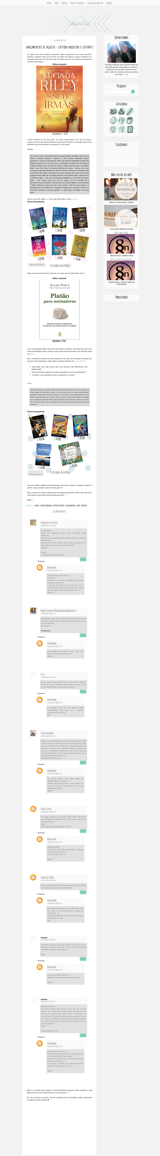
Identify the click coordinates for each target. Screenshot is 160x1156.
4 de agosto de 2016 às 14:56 (54, 842)
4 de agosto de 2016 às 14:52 (54, 702)
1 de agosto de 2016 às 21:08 (48, 526)
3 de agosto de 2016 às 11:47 (48, 812)
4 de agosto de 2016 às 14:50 (54, 570)
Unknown (52, 567)
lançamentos (70, 505)
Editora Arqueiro (46, 505)
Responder (83, 559)
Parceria (84, 505)
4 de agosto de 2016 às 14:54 (54, 773)
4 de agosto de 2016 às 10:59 (48, 1001)
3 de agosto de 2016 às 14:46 (48, 880)
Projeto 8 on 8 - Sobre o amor (121, 256)
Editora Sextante (59, 505)
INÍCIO (49, 3)
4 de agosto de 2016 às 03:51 (48, 940)
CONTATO (64, 3)
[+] (127, 74)
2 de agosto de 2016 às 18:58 (48, 677)
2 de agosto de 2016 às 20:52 (48, 736)
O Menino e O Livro (49, 523)
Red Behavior (45, 631)
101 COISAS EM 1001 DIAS (95, 3)
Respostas (41, 561)
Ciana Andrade (47, 733)
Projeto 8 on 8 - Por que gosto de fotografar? (121, 283)
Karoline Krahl (47, 877)
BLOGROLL (109, 3)
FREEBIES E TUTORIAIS (77, 3)
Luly (43, 674)
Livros (78, 505)
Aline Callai (46, 809)
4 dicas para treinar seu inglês (121, 229)
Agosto (37, 505)
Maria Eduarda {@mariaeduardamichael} (58, 611)
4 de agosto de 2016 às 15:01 (54, 1046)
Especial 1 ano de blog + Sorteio (121, 202)
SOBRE (57, 3)
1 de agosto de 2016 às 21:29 (48, 613)
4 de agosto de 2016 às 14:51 (54, 646)
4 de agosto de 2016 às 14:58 (54, 903)
